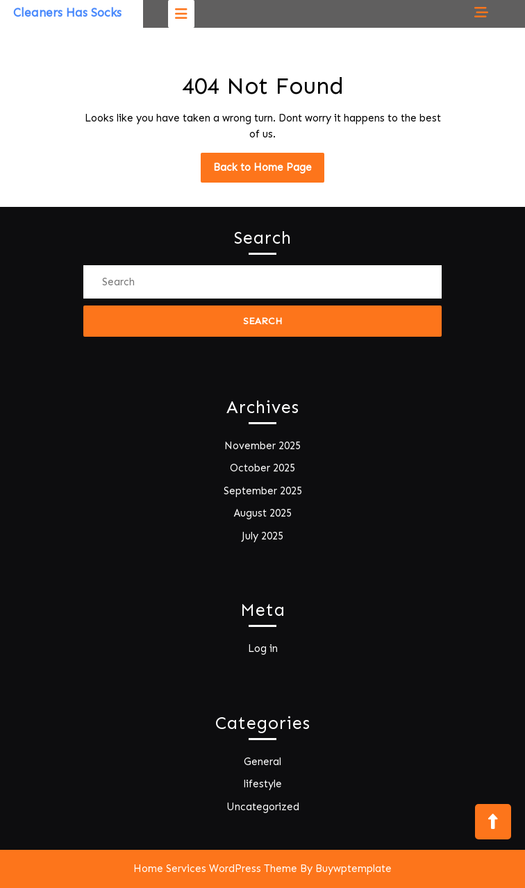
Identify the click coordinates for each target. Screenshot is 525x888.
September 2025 (263, 491)
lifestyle (263, 784)
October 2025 (262, 468)
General (262, 761)
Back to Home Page (268, 171)
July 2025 (262, 536)
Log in (263, 648)
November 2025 (262, 445)
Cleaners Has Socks (67, 12)
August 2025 (263, 513)
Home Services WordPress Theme (215, 868)
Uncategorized (262, 807)
